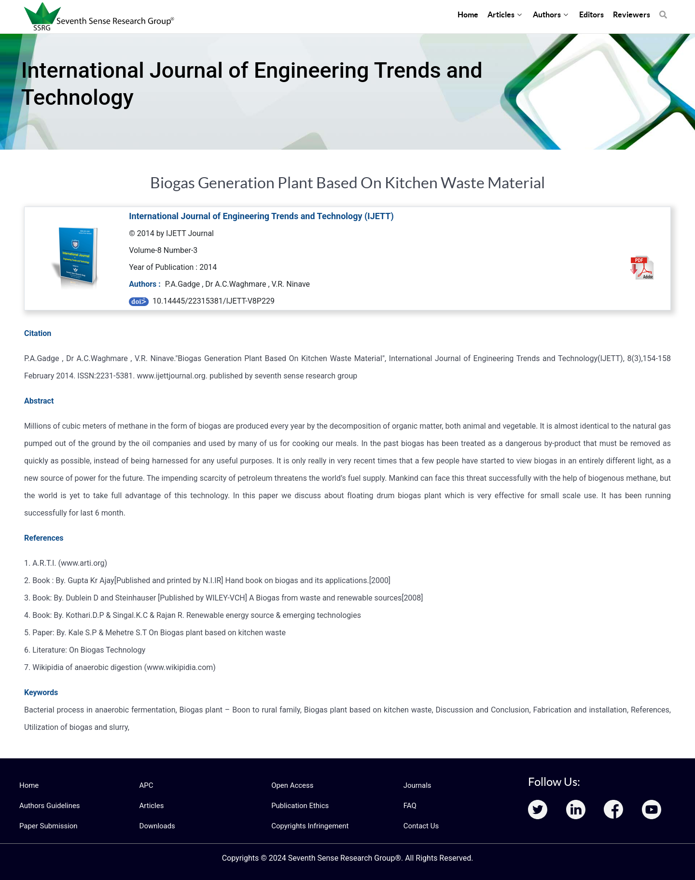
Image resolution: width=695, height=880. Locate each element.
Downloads (156, 826)
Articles (151, 806)
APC (146, 785)
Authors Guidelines (47, 806)
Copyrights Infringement (307, 826)
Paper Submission (46, 826)
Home (28, 785)
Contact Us (420, 826)
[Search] (663, 9)
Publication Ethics (298, 806)
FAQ (409, 806)
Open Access (291, 785)
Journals (416, 785)
